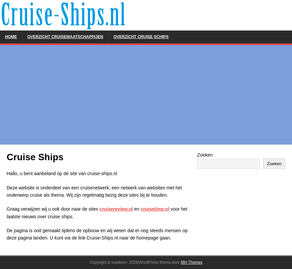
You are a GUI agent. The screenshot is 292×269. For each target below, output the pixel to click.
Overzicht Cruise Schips (140, 36)
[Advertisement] (146, 94)
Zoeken (205, 155)
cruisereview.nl (116, 209)
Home (11, 36)
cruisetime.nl (155, 209)
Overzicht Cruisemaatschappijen (65, 36)
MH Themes (191, 262)
